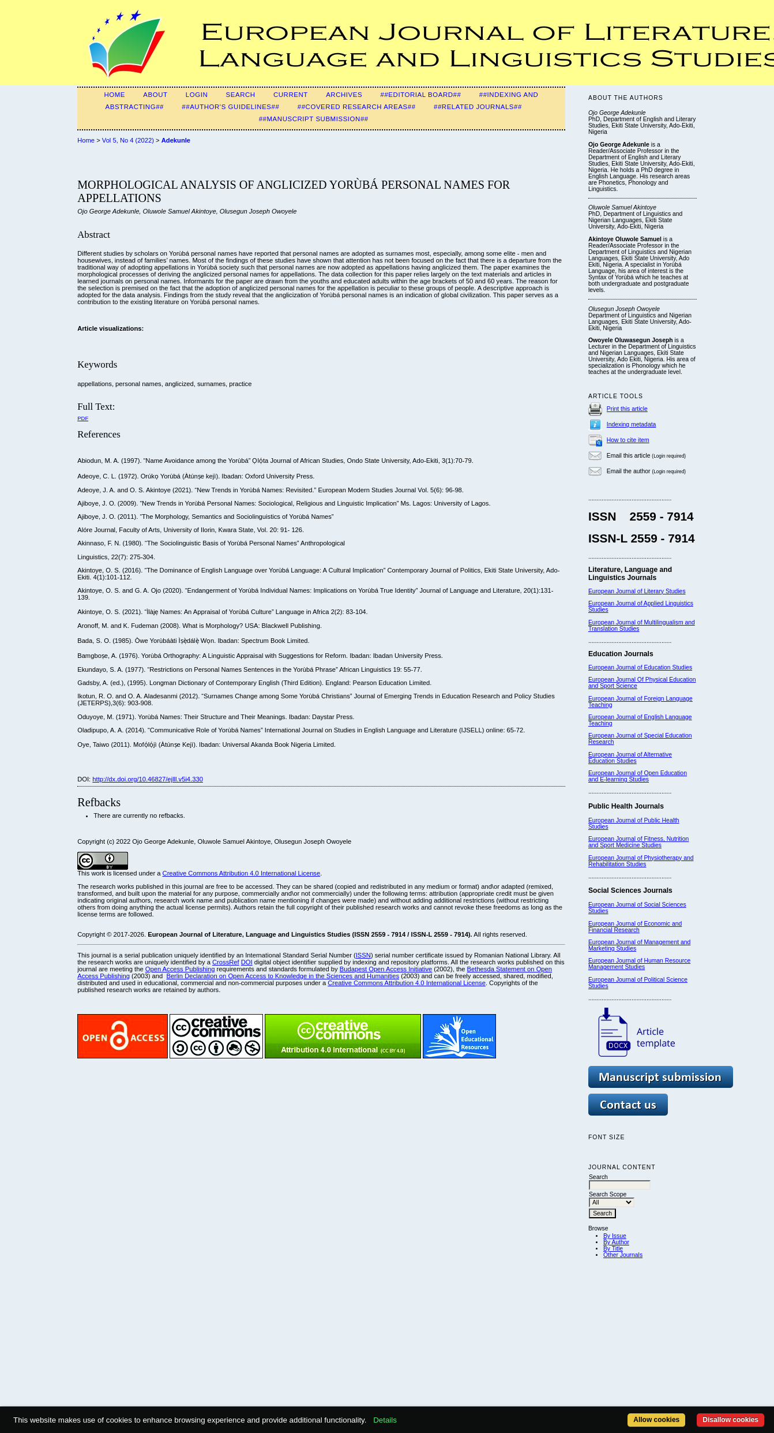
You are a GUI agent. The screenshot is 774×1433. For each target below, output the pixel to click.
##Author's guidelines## (230, 106)
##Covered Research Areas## (357, 106)
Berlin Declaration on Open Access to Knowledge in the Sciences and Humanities (282, 975)
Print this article (627, 409)
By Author (616, 1242)
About (155, 94)
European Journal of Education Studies (640, 667)
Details (385, 1420)
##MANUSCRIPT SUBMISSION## (314, 118)
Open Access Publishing (180, 969)
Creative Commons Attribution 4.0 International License (242, 873)
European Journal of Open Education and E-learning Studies (637, 776)
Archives (344, 94)
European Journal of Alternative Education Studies (630, 757)
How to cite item (628, 440)
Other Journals (623, 1255)
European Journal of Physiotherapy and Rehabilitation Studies (641, 861)
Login (197, 94)
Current (290, 94)
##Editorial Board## (421, 94)
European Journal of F (618, 698)
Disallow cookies (730, 1420)
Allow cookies (656, 1420)
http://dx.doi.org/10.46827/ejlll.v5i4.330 (147, 779)
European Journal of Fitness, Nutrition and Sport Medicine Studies (638, 842)
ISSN (363, 955)
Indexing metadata (631, 424)
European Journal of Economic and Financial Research (635, 927)
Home (114, 94)
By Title (613, 1248)
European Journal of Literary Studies (637, 591)
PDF (82, 418)
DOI (247, 962)
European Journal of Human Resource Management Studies (639, 963)
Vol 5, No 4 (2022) (128, 140)
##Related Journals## (478, 106)
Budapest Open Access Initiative (386, 969)
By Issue (614, 1236)
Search (241, 94)
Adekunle (175, 140)
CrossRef (225, 962)
